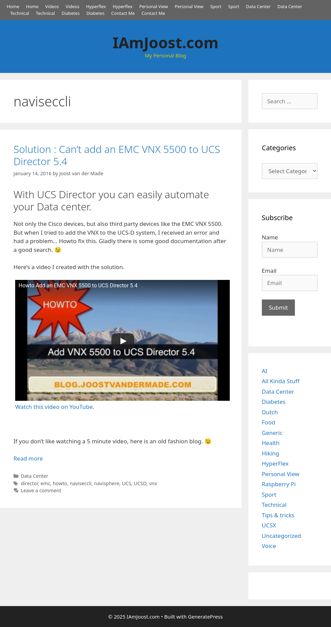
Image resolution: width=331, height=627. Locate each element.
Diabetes (70, 13)
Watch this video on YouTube (54, 407)
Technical (19, 13)
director (29, 483)
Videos (52, 6)
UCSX (269, 525)
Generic (272, 433)
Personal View (153, 6)
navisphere (106, 483)
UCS (126, 483)
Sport (215, 6)
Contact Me (123, 13)
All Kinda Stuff (281, 381)
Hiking (270, 453)
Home (13, 6)
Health (271, 443)
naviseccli (80, 483)
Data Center (258, 6)
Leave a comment (41, 490)
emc (45, 483)
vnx (153, 483)
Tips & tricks (278, 515)
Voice (269, 546)
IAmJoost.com (166, 42)
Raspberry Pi (279, 484)
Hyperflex (96, 6)
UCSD (140, 483)
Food (268, 422)
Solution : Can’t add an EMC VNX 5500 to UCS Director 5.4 (116, 155)
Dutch (270, 412)
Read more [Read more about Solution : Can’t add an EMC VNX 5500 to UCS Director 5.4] (28, 458)
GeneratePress (205, 616)
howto (60, 483)
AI (265, 371)
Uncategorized (281, 536)
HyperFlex (275, 463)
